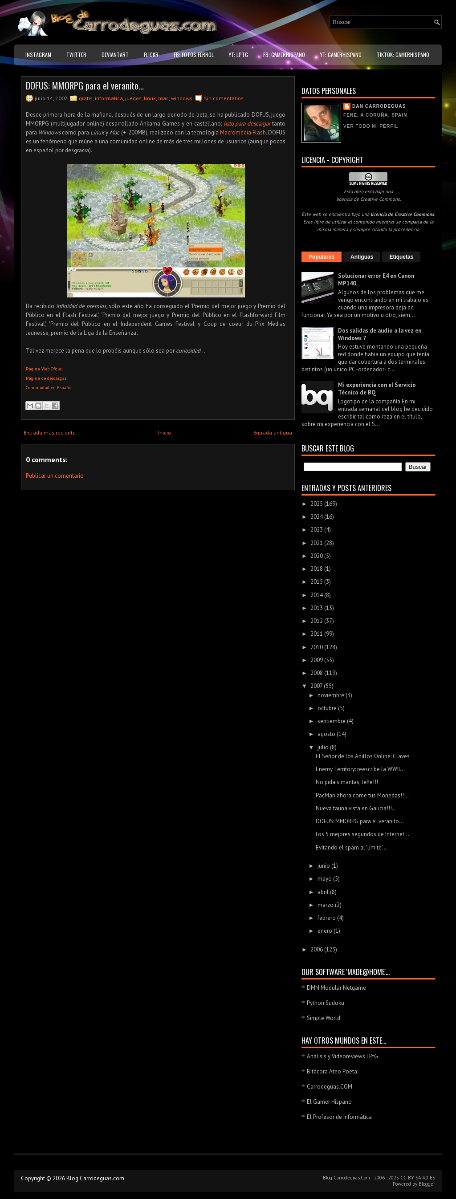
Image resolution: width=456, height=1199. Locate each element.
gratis (86, 98)
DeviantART (115, 54)
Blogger (427, 1184)
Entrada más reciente (50, 432)
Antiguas (361, 257)
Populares (321, 257)
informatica (109, 98)
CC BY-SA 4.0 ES (417, 1178)
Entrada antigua (272, 432)
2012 (317, 621)
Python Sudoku (325, 1003)
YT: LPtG (238, 54)
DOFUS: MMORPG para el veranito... (85, 85)
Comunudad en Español (49, 387)
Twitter (76, 54)
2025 (317, 504)
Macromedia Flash (243, 132)
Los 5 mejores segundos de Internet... (362, 834)
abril (324, 892)
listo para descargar (247, 123)
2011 (317, 634)
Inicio (164, 432)
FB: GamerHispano (284, 54)
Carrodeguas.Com (352, 1178)
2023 (317, 529)
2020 (317, 556)
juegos (133, 98)
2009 (317, 660)
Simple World (323, 1018)
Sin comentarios (224, 98)
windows (181, 98)
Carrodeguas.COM (329, 1086)
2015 (317, 581)
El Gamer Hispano (329, 1102)
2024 (317, 516)
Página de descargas (46, 378)
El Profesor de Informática (339, 1117)
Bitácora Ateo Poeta (332, 1071)
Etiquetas (401, 257)
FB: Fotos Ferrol (194, 54)
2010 (317, 647)
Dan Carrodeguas (379, 106)
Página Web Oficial (44, 369)
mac (163, 98)
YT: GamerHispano (341, 54)
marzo (326, 905)
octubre (328, 708)
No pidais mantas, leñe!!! (347, 782)
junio (324, 866)
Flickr (151, 54)
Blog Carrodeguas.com (95, 1178)
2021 (317, 543)
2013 (317, 608)
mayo (325, 878)
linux (150, 98)
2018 (317, 569)
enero (326, 931)
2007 (317, 686)
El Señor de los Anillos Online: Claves (363, 756)
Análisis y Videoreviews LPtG (342, 1056)
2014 (317, 595)
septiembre (332, 721)
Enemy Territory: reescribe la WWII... (360, 769)
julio (324, 747)
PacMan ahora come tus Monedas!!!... (363, 795)
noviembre (332, 695)
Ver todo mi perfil (370, 126)
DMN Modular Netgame (336, 988)
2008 (317, 673)
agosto (327, 734)
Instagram (38, 54)
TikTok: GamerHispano (403, 54)
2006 (317, 949)
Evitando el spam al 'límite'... (351, 847)
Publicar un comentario (55, 476)
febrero (327, 918)
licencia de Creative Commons (368, 199)
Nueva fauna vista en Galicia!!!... (356, 808)
